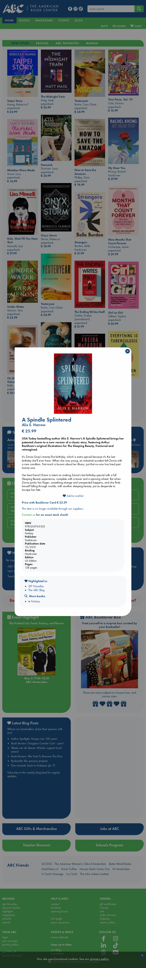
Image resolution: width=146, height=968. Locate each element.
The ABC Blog (36, 590)
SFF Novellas (36, 586)
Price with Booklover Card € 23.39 (44, 502)
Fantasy (35, 601)
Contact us (28, 515)
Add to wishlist (73, 496)
